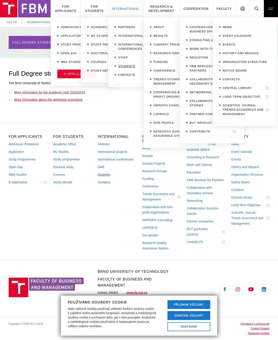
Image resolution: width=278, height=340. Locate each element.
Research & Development (161, 9)
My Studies (61, 151)
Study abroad (62, 182)
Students (68, 22)
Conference (150, 186)
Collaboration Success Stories (202, 211)
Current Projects (153, 163)
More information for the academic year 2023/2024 (49, 92)
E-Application (23, 182)
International (125, 8)
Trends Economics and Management (158, 197)
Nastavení (189, 326)
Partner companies (200, 221)
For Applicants (65, 9)
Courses (59, 174)
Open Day (16, 167)
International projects (112, 151)
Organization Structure (247, 174)
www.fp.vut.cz (136, 292)
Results (147, 156)
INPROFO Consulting (157, 220)
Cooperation (196, 8)
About (146, 148)
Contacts (104, 182)
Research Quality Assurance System (155, 245)
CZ (271, 8)
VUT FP (12, 22)
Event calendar (241, 151)
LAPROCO (149, 227)
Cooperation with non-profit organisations (157, 209)
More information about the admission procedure (48, 99)
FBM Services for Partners (205, 180)
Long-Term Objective (250, 205)
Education (194, 172)
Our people (150, 235)
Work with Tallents (199, 165)
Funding (148, 178)
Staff (101, 167)
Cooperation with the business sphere (201, 146)
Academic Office (64, 144)
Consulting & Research (203, 157)
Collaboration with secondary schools (200, 190)
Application (16, 151)
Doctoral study (63, 167)
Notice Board (240, 182)
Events (236, 159)
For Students (94, 9)
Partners (104, 144)
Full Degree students (104, 22)
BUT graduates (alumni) (198, 232)
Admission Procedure (24, 144)
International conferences (115, 159)
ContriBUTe (200, 242)
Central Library (247, 197)
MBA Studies (18, 174)
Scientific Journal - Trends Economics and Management (247, 218)
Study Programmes (22, 159)
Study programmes (66, 159)
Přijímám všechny (189, 304)
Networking (195, 200)
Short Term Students (84, 42)
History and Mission (245, 167)
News (235, 144)
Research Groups (154, 171)
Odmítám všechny (189, 315)
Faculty (224, 8)
